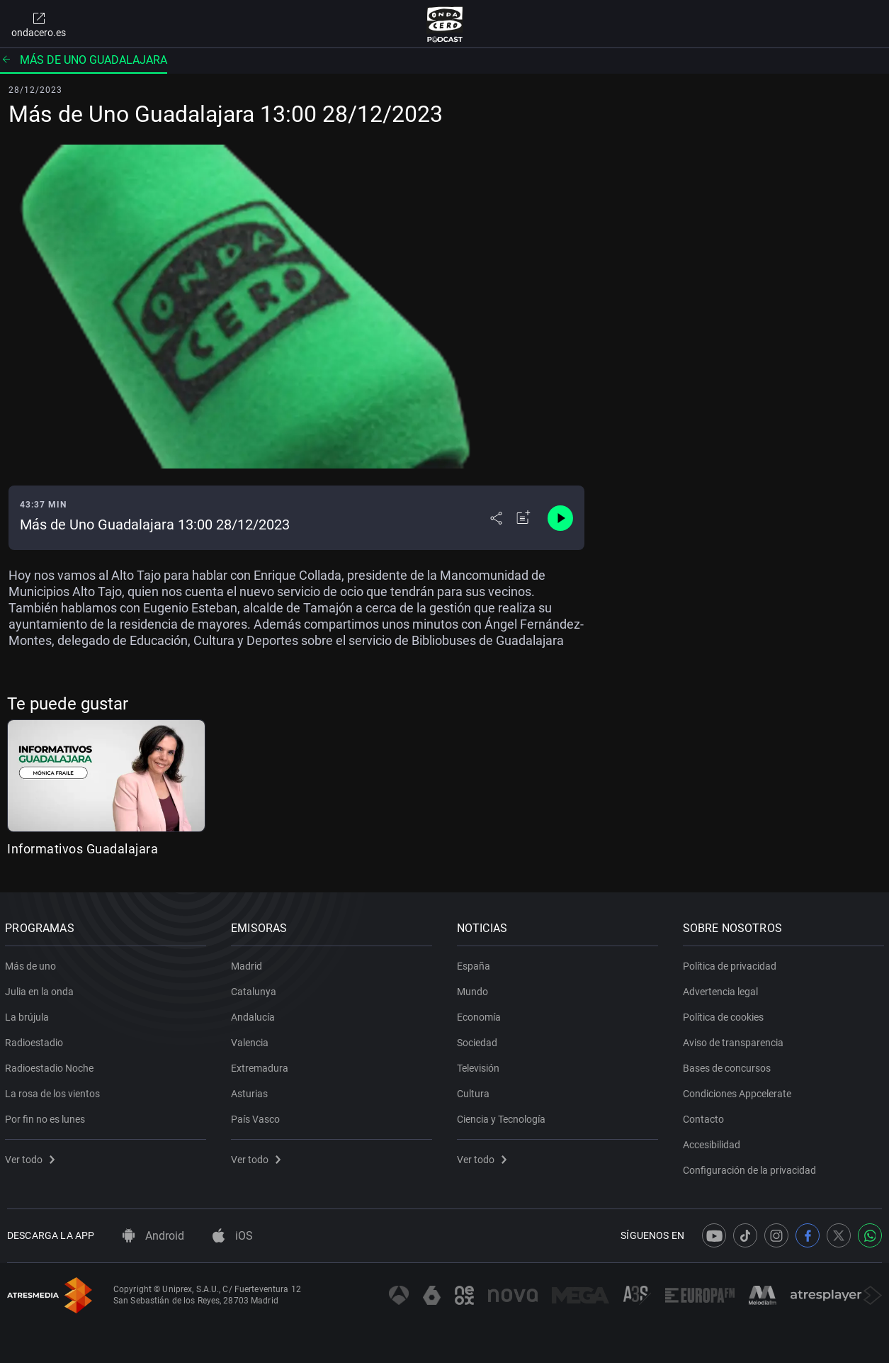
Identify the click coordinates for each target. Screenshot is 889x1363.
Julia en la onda (41, 988)
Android (153, 1236)
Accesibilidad (713, 1142)
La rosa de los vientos (54, 1090)
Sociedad (479, 1039)
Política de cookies (724, 1014)
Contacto (704, 1116)
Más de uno (32, 963)
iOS (233, 1236)
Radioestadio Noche (51, 1065)
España (475, 963)
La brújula (29, 1014)
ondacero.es (38, 24)
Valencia (252, 1039)
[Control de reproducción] (560, 518)
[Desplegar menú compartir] (496, 518)
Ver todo (32, 1156)
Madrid (248, 963)
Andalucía (255, 1014)
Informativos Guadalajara (82, 848)
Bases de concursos (728, 1065)
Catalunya (255, 988)
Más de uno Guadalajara (83, 60)
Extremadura (261, 1065)
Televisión (480, 1065)
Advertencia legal (721, 988)
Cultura (475, 1090)
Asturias (251, 1090)
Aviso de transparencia (734, 1039)
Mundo (474, 988)
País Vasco (257, 1116)
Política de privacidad (731, 963)
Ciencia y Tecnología (503, 1116)
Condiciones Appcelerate (738, 1090)
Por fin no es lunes (47, 1116)
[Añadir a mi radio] (523, 518)
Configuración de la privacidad (750, 1167)
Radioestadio (36, 1039)
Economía (481, 1014)
